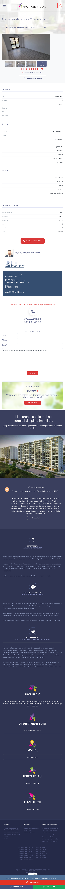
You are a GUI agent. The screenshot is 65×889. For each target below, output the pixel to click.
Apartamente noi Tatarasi (25, 859)
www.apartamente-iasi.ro (32, 731)
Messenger (16, 887)
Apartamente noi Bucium (25, 847)
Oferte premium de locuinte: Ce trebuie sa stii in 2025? (36, 491)
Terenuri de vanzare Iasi (48, 835)
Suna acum (32, 882)
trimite (32, 373)
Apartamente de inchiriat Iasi (12, 834)
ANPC (34, 870)
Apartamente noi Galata (25, 853)
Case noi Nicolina (41, 853)
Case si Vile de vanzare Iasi (49, 830)
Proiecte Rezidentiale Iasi (11, 829)
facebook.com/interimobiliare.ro (14, 292)
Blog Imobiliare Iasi (29, 832)
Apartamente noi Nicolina (25, 855)
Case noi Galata (40, 851)
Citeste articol (36, 518)
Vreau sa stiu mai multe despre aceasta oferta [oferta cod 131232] (32, 353)
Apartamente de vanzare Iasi (12, 832)
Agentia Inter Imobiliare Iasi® (35, 869)
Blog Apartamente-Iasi (37, 487)
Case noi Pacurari (41, 855)
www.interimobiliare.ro (12, 291)
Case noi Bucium (41, 847)
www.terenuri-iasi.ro (32, 783)
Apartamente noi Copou (25, 851)
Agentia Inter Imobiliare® (31, 828)
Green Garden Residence (49, 837)
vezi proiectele (32, 403)
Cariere (6, 838)
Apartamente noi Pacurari (25, 857)
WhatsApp (49, 887)
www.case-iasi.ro (32, 757)
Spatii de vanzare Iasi (48, 832)
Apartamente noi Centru (25, 849)
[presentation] (32, 364)
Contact (6, 836)
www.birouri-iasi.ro (32, 809)
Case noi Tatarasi (41, 857)
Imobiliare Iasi (28, 830)
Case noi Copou (41, 849)
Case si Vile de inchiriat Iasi (49, 841)
